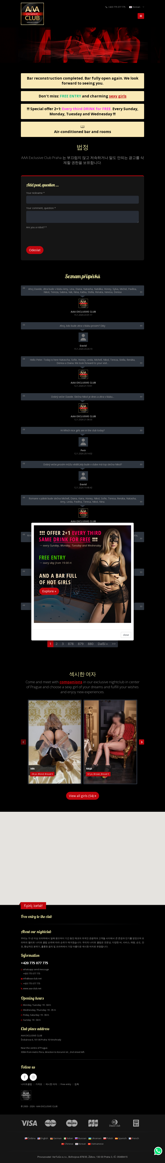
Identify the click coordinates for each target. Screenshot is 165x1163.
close (126, 634)
